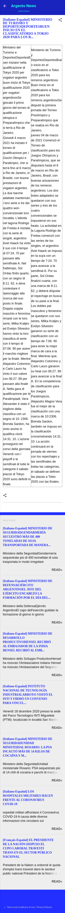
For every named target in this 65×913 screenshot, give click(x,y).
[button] (60, 20)
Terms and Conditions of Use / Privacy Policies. (29, 907)
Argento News (23, 5)
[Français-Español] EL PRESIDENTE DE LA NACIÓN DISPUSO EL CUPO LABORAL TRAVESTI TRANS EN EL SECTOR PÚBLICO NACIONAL (28, 848)
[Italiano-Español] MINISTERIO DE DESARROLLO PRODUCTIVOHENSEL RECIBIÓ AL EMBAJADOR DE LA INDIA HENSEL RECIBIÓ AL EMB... (27, 642)
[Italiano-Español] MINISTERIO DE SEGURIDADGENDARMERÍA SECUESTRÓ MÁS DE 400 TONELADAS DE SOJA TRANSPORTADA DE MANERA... (27, 537)
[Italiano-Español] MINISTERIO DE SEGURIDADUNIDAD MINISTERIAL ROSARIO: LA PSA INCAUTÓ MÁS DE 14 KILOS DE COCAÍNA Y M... (27, 747)
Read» (57, 570)
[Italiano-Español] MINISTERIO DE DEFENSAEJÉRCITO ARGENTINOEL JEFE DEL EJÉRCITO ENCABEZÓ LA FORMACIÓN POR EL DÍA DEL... (27, 589)
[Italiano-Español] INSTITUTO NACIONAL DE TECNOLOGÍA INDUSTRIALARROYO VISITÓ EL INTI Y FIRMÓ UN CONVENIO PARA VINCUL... (28, 694)
